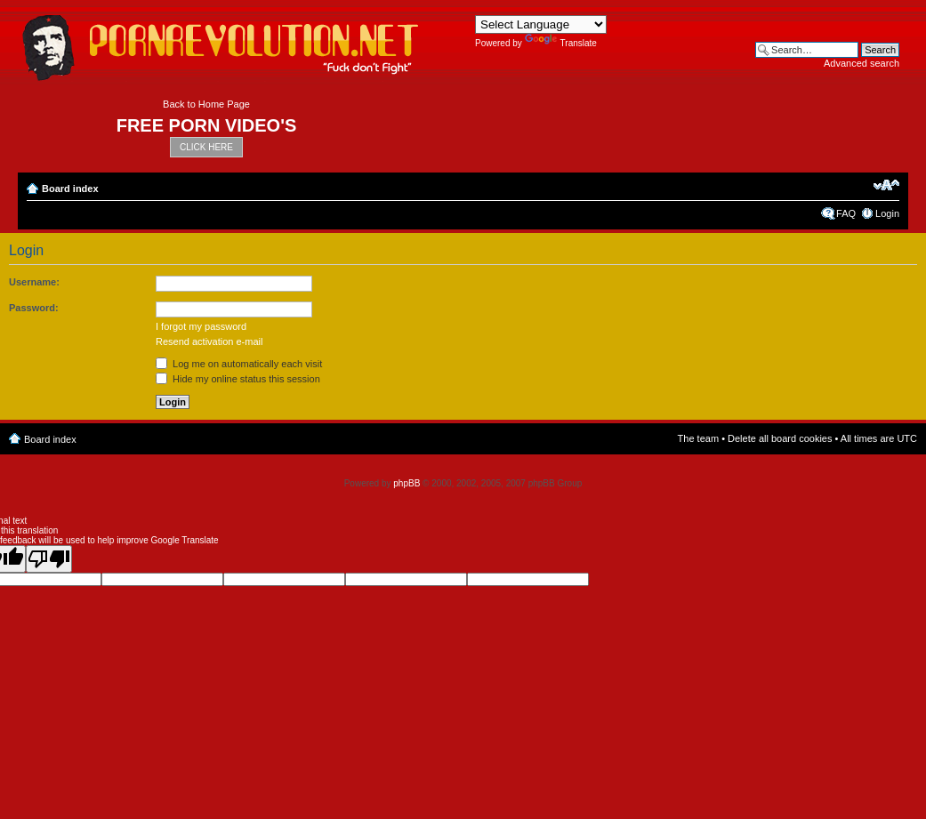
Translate (561, 43)
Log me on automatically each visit (239, 363)
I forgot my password (201, 326)
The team (698, 438)
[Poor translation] (49, 559)
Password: (34, 307)
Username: (34, 282)
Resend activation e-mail (209, 341)
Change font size (886, 185)
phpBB (406, 483)
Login (887, 213)
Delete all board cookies (780, 438)
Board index (70, 188)
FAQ (846, 213)
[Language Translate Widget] (541, 24)
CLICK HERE (206, 147)
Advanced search (861, 63)
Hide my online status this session (238, 378)
